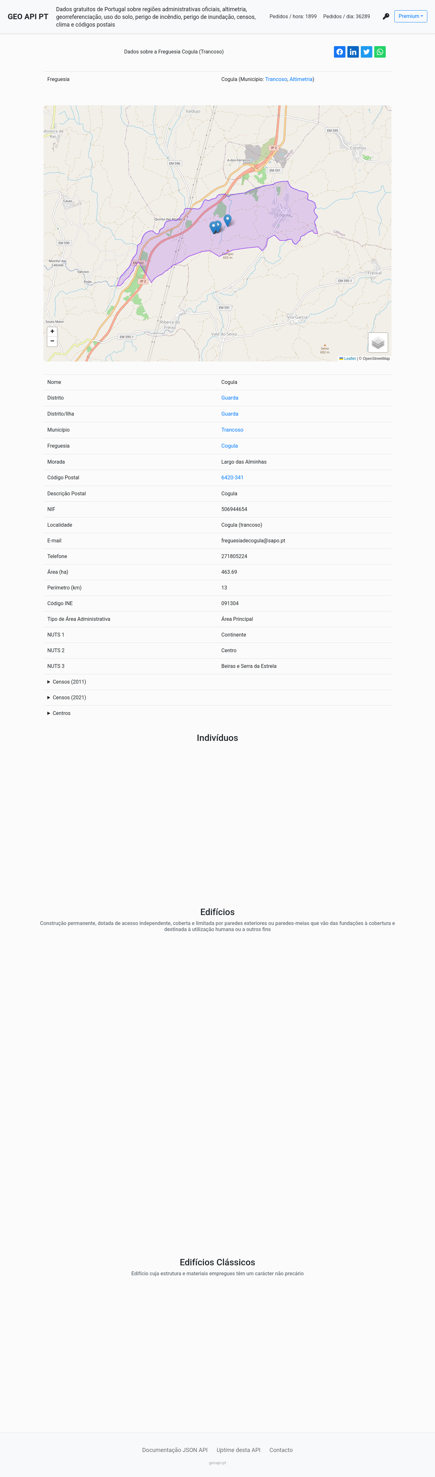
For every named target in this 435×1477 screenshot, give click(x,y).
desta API (238, 1448)
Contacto (281, 1448)
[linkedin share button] (353, 52)
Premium (409, 16)
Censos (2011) (69, 680)
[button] (218, 226)
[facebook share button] (339, 52)
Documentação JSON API (175, 1448)
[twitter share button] (366, 52)
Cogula (229, 445)
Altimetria (300, 79)
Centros (62, 711)
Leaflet (347, 358)
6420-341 (232, 476)
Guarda (229, 397)
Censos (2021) (69, 696)
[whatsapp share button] (380, 52)
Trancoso (276, 79)
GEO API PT (28, 16)
